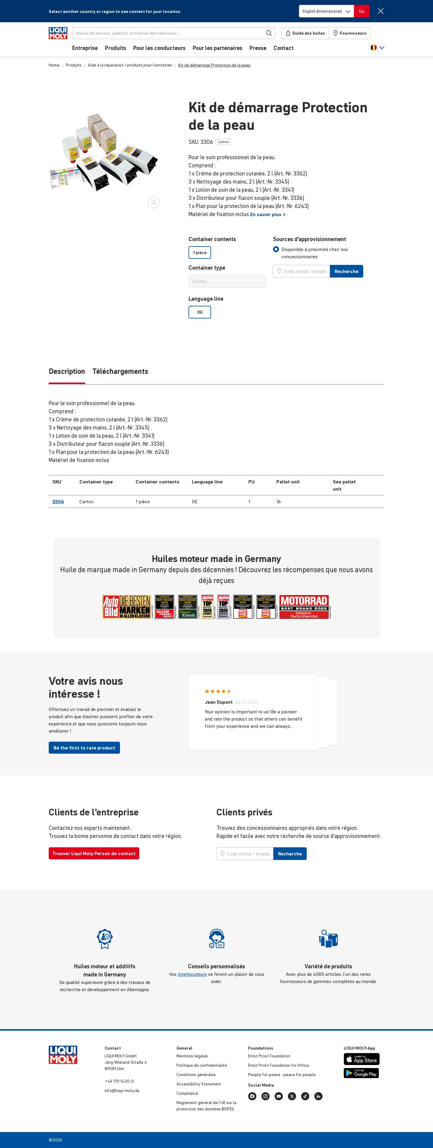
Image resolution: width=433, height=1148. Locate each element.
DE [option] (200, 312)
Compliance (187, 1093)
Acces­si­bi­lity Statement (199, 1084)
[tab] (328, 253)
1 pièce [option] (200, 253)
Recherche (346, 271)
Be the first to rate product (84, 747)
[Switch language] (326, 11)
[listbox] (227, 252)
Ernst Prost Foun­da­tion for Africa (278, 1065)
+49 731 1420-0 (119, 1081)
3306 (58, 501)
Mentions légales (192, 1056)
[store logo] (67, 41)
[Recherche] (183, 33)
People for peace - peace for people (282, 1075)
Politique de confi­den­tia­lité (202, 1065)
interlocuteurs (192, 974)
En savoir (268, 214)
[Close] (380, 11)
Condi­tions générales (196, 1075)
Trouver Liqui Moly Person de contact (94, 853)
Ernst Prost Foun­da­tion (269, 1056)
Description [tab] (67, 371)
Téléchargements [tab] (120, 371)
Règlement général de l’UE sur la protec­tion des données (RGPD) (206, 1106)
